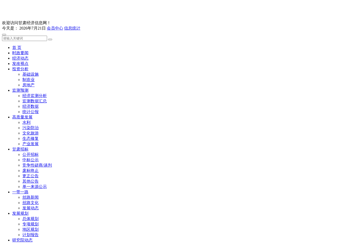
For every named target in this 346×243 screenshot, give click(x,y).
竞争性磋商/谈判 (37, 165)
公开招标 (30, 154)
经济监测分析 (34, 95)
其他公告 (30, 181)
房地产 (28, 85)
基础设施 (30, 74)
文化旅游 (30, 133)
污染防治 (30, 128)
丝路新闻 (30, 197)
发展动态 (30, 208)
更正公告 (30, 176)
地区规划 (30, 229)
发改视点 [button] (20, 63)
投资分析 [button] (20, 69)
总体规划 (30, 219)
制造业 (28, 79)
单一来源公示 (34, 186)
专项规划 (30, 224)
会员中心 (55, 28)
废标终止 (30, 170)
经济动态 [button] (20, 58)
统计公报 (30, 112)
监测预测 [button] (20, 90)
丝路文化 (30, 202)
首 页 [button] (16, 47)
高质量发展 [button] (22, 117)
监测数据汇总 (34, 101)
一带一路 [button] (20, 192)
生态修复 (30, 138)
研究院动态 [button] (22, 240)
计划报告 (30, 235)
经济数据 (30, 106)
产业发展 (30, 144)
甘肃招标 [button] (20, 149)
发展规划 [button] (20, 213)
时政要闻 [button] (20, 53)
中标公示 (30, 160)
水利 (26, 122)
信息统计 (72, 28)
